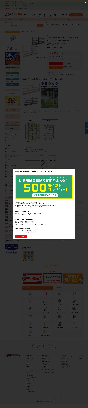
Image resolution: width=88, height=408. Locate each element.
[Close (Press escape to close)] (85, 2)
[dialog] (44, 204)
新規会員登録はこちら (21, 238)
